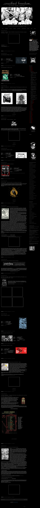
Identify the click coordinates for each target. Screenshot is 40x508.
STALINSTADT (14, 114)
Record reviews (24, 28)
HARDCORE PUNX (31, 215)
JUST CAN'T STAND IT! (32, 178)
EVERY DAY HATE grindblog (32, 176)
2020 (30, 112)
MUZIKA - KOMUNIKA (31, 217)
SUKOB (7, 323)
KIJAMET (7, 156)
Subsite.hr (8, 46)
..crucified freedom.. (35, 39)
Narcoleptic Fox (10, 478)
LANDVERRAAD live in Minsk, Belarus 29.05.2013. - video (11, 362)
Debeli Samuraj (9, 462)
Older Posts (25, 499)
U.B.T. (18, 338)
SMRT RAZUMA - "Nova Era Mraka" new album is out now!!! (11, 182)
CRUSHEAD (30, 209)
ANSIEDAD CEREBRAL (17, 76)
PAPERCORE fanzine (31, 186)
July (31, 104)
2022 (30, 70)
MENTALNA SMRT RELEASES (32, 54)
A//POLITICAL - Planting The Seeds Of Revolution (9, 206)
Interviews (6, 28)
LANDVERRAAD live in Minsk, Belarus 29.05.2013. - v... (34, 95)
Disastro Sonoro (14, 268)
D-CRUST (30, 210)
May (31, 106)
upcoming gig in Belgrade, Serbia (7, 332)
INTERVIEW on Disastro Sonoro (14, 271)
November (32, 100)
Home (2, 28)
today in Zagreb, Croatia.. (5, 315)
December (32, 71)
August (31, 103)
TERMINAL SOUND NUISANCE (32, 223)
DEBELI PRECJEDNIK (7, 350)
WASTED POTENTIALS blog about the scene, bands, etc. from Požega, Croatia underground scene (33, 244)
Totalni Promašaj (5, 462)
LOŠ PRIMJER (6, 351)
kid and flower (13, 250)
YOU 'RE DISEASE (31, 199)
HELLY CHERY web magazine (32, 177)
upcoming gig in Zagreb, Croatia (6, 149)
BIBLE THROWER (8, 155)
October (31, 101)
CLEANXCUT (30, 208)
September (32, 102)
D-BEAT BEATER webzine (32, 169)
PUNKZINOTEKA (31, 191)
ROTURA (16, 75)
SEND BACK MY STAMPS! (32, 193)
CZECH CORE (31, 168)
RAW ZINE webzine (31, 192)
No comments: (13, 65)
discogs (5, 467)
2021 (30, 111)
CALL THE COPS (16, 169)
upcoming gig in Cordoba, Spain (6, 67)
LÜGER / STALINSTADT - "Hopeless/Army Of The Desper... (33, 78)
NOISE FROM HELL (31, 184)
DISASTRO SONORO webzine (32, 170)
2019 (30, 113)
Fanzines (14, 28)
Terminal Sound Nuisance (19, 236)
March (31, 108)
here (18, 269)
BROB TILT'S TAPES (31, 207)
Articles (11, 28)
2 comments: (12, 391)
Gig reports (18, 28)
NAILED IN (7, 154)
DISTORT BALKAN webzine (32, 171)
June (31, 105)
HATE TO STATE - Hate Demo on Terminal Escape (9, 447)
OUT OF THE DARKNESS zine (32, 185)
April (31, 107)
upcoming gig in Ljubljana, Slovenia (7, 163)
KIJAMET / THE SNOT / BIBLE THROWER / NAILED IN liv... (34, 72)
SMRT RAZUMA (6, 352)
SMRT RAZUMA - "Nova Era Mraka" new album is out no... (34, 84)
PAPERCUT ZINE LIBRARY (32, 187)
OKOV (6, 324)
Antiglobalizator (15, 464)
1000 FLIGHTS (31, 202)
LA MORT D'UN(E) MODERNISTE (33, 216)
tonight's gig (23, 184)
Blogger (24, 506)
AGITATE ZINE (31, 163)
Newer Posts (3, 499)
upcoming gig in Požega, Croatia (6, 54)
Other (35, 28)
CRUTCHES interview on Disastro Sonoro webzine (9, 260)
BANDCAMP (14, 144)
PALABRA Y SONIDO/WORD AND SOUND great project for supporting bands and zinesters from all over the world (34, 231)
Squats (28, 28)
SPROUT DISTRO (31, 194)
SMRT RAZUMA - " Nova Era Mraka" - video (8, 119)
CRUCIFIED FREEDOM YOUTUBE (33, 53)
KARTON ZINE (31, 179)
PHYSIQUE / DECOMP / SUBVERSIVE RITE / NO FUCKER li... (34, 89)
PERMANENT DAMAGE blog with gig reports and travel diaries (33, 233)
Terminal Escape (14, 448)
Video (31, 28)
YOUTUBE (14, 201)
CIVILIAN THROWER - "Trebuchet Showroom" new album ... (34, 97)
